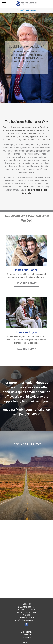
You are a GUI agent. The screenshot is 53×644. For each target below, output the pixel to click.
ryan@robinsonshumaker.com (26, 620)
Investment (26, 637)
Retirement (26, 635)
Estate (26, 640)
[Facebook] (26, 624)
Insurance (26, 643)
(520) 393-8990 (29, 607)
